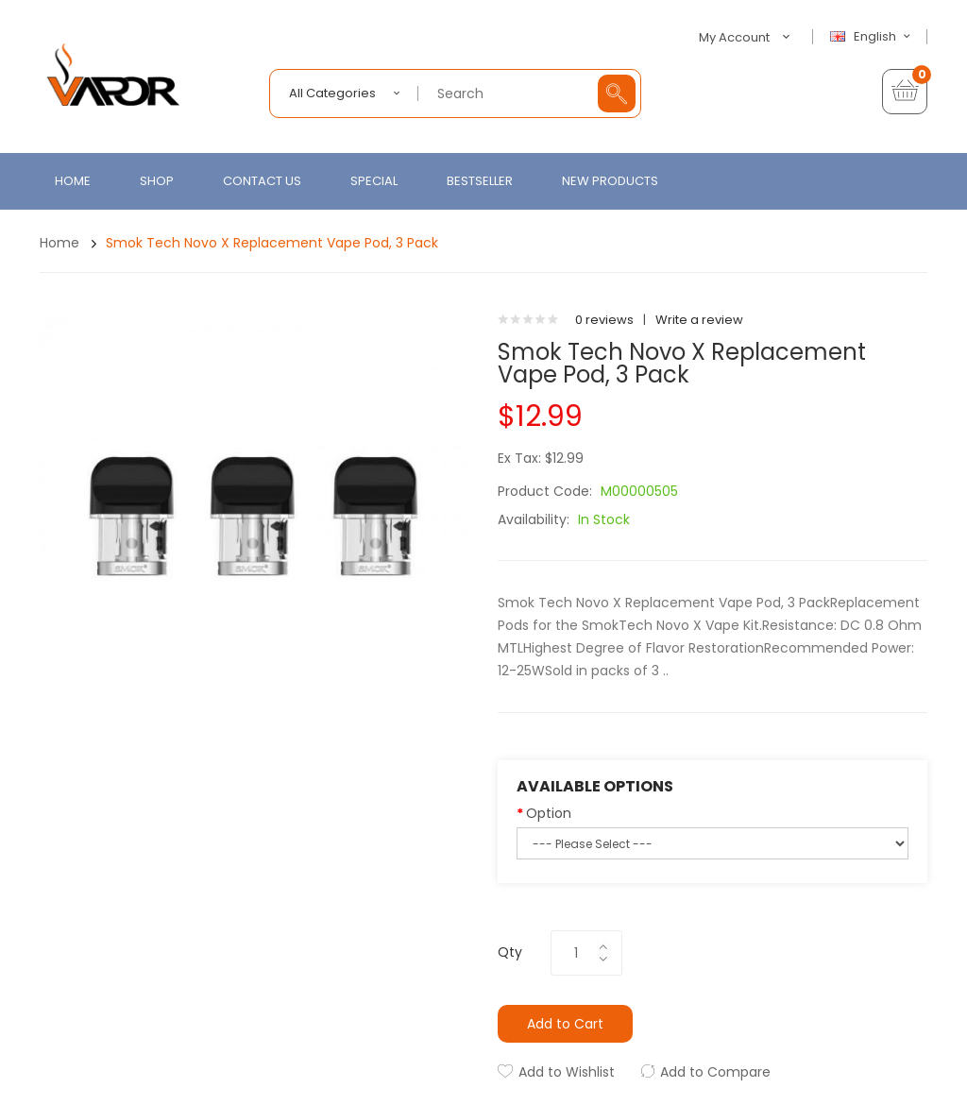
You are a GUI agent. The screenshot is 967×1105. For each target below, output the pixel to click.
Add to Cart (565, 1023)
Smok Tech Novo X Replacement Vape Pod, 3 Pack (272, 242)
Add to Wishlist (566, 1071)
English (872, 36)
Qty (510, 952)
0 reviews (604, 320)
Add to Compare (715, 1071)
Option (548, 813)
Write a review (699, 320)
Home (59, 242)
